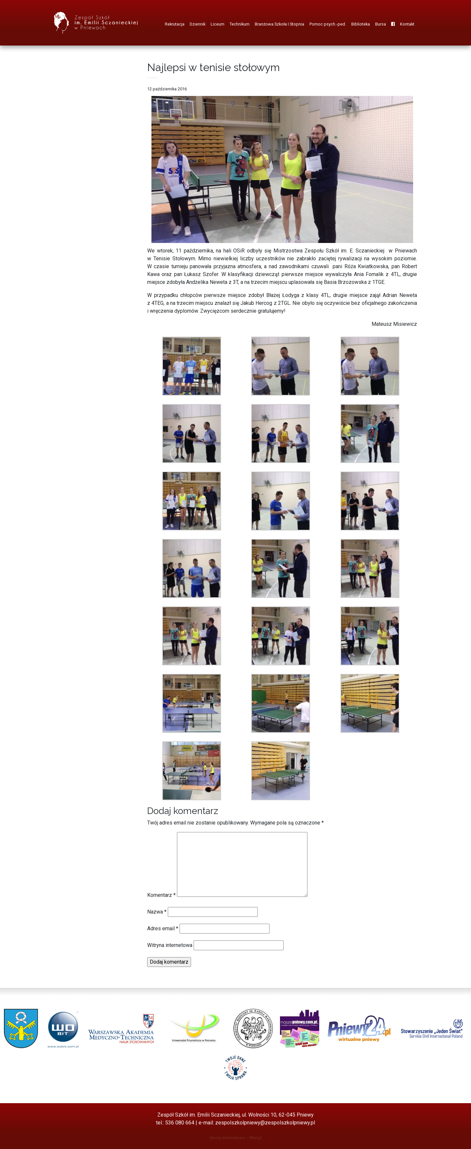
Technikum (240, 24)
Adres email (162, 928)
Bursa (380, 24)
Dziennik (197, 24)
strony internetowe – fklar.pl (236, 1137)
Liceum (217, 24)
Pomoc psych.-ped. (327, 24)
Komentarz (161, 895)
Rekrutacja (174, 24)
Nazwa (156, 912)
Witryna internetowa (169, 945)
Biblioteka (360, 24)
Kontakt (407, 24)
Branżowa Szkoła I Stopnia (279, 24)
